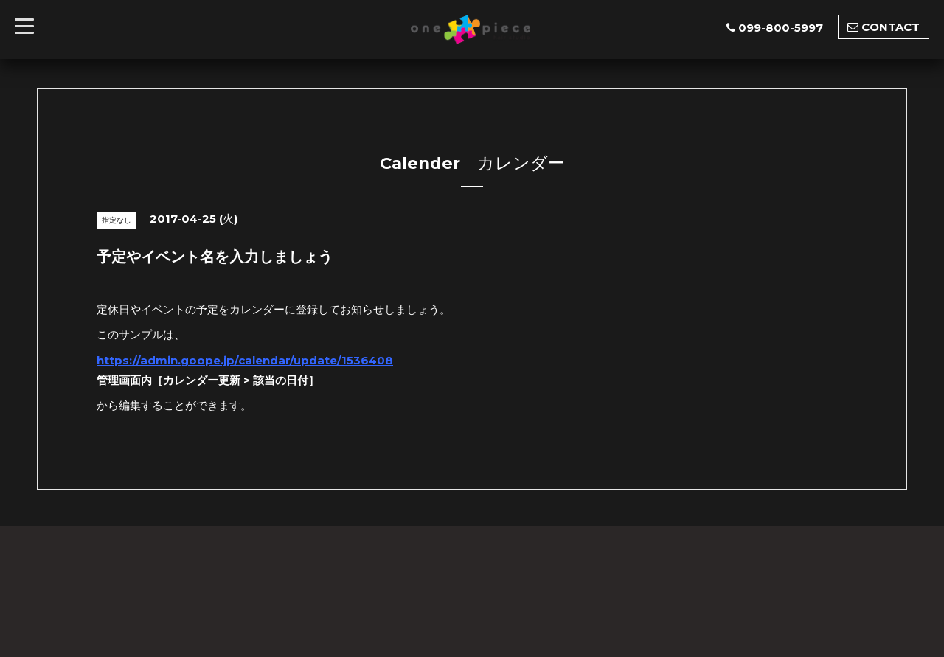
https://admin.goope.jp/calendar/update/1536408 (245, 360)
